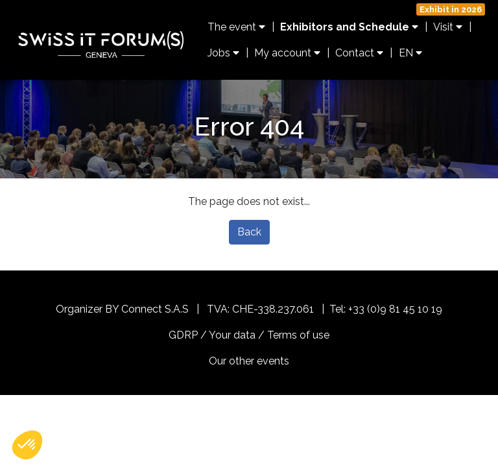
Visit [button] (447, 27)
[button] (27, 445)
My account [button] (287, 53)
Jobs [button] (223, 53)
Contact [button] (359, 53)
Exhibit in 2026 (451, 9)
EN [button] (410, 53)
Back (249, 232)
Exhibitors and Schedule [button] (349, 27)
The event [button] (236, 27)
